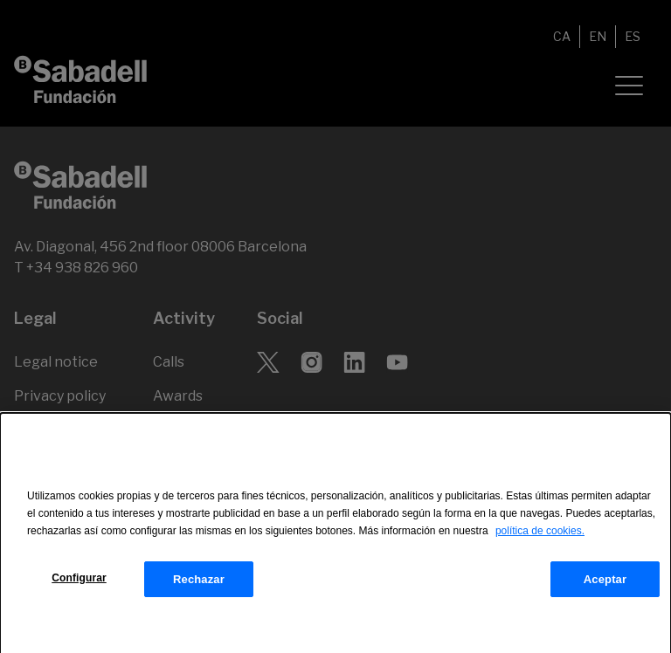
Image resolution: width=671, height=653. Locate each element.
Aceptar (605, 584)
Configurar (79, 583)
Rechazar (199, 584)
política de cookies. (540, 537)
